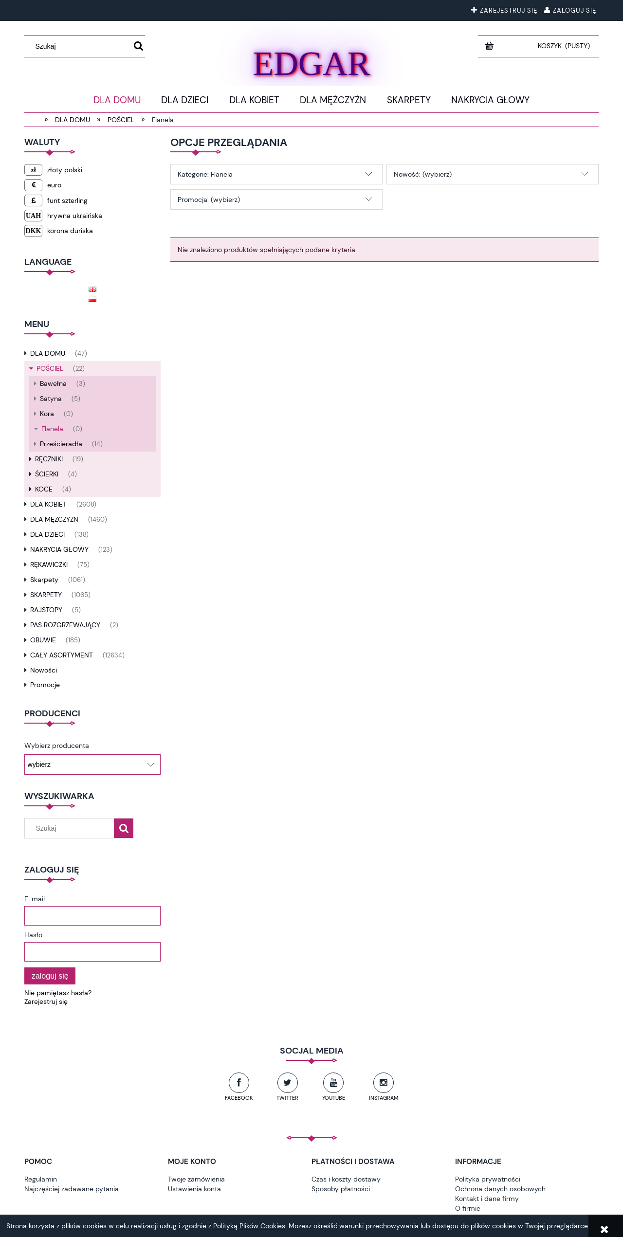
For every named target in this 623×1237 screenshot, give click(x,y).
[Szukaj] (138, 46)
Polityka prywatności (487, 1179)
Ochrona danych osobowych (500, 1188)
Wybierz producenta (56, 745)
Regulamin (40, 1179)
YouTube (333, 1097)
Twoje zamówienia (196, 1179)
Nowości (43, 670)
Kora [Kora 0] (47, 413)
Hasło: (34, 934)
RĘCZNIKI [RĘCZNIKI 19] (49, 459)
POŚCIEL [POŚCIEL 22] (50, 368)
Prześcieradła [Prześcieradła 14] (61, 443)
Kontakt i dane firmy (487, 1198)
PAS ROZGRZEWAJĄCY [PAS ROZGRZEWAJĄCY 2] (65, 624)
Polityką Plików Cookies (249, 1225)
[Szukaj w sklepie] (80, 46)
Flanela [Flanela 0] (52, 428)
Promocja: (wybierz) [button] (209, 199)
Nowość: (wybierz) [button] (423, 174)
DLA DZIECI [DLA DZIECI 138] (47, 534)
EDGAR (311, 62)
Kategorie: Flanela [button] (205, 174)
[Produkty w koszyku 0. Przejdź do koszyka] (565, 45)
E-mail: (35, 898)
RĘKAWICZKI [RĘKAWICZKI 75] (49, 564)
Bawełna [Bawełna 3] (53, 383)
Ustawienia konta (194, 1188)
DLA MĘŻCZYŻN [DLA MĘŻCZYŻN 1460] (54, 519)
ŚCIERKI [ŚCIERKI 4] (46, 474)
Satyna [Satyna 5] (51, 398)
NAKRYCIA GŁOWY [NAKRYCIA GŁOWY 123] (59, 549)
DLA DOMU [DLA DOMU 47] (47, 353)
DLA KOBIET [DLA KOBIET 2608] (48, 504)
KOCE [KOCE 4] (44, 489)
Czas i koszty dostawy (346, 1179)
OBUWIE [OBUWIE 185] (43, 640)
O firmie (467, 1208)
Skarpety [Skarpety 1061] (44, 579)
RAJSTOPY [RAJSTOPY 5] (46, 609)
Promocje (45, 684)
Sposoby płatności (341, 1188)
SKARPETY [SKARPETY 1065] (46, 594)
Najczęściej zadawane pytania (71, 1188)
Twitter (287, 1097)
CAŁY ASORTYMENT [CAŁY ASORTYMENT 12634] (61, 655)
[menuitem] (117, 100)
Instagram (383, 1097)
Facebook (239, 1097)
